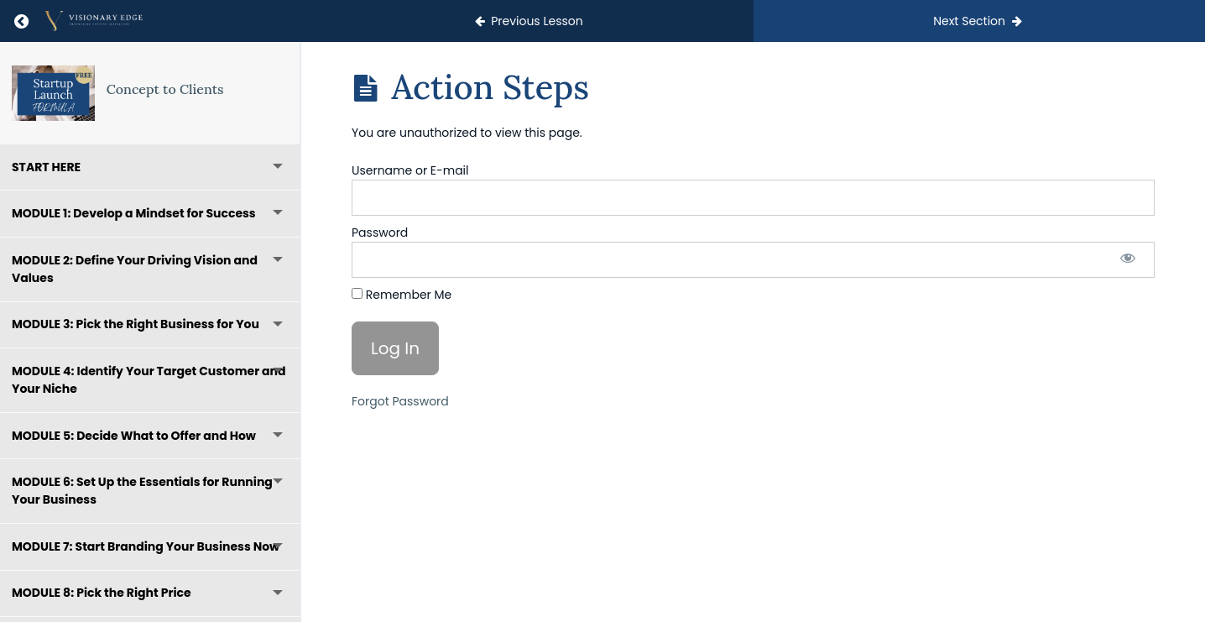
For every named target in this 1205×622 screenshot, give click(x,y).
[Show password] (1128, 260)
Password (380, 232)
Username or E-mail (410, 170)
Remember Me (401, 294)
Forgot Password (400, 401)
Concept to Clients (165, 89)
